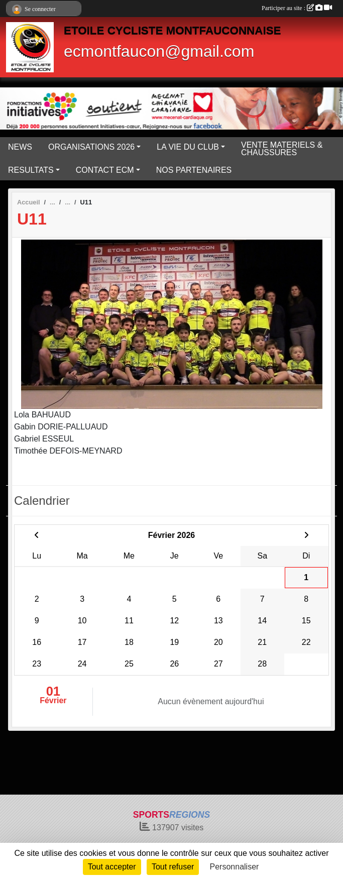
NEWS (20, 147)
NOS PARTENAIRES (194, 170)
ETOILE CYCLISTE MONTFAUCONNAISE (172, 30)
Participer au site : (297, 8)
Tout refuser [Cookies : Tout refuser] (173, 866)
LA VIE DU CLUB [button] (188, 147)
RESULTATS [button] (31, 170)
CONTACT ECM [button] (105, 170)
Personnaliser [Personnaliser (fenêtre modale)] (234, 866)
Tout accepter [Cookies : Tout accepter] (112, 866)
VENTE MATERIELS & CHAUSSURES (281, 149)
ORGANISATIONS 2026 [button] (91, 147)
